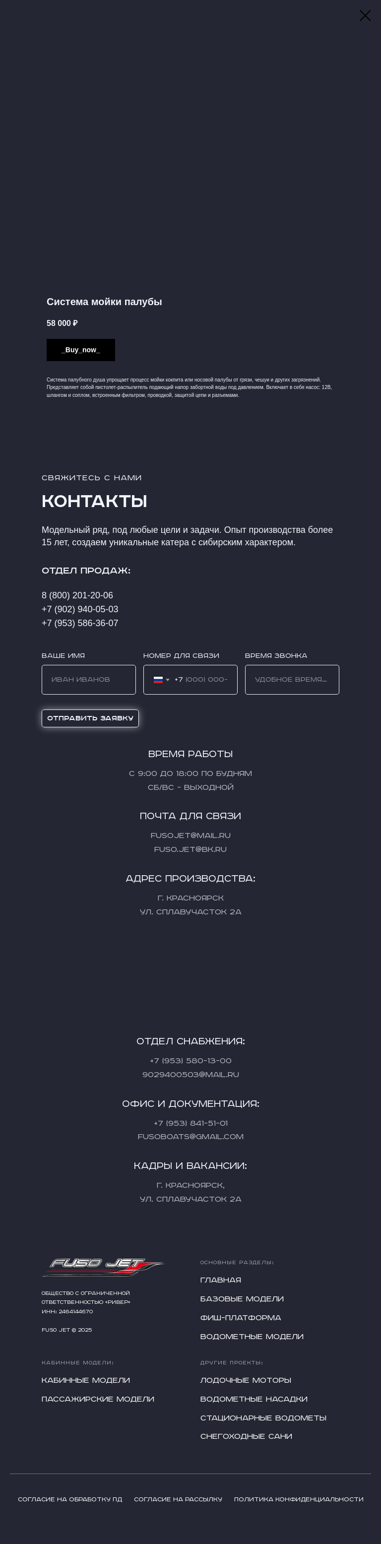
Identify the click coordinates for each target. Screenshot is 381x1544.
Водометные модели (252, 1337)
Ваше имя (63, 656)
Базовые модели (242, 1299)
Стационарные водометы (263, 1418)
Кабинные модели (86, 1380)
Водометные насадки (254, 1399)
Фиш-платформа (240, 1318)
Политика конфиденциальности (299, 1499)
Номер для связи (181, 656)
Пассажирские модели (98, 1399)
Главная (220, 1280)
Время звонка (276, 656)
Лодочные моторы (245, 1380)
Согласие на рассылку (178, 1499)
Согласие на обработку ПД (70, 1499)
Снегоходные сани (246, 1436)
